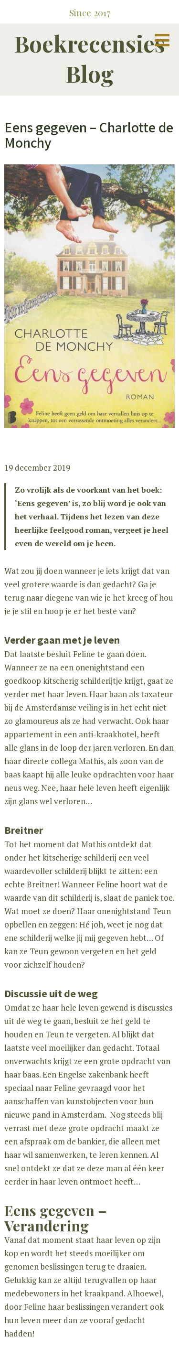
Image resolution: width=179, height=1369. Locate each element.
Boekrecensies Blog (89, 58)
